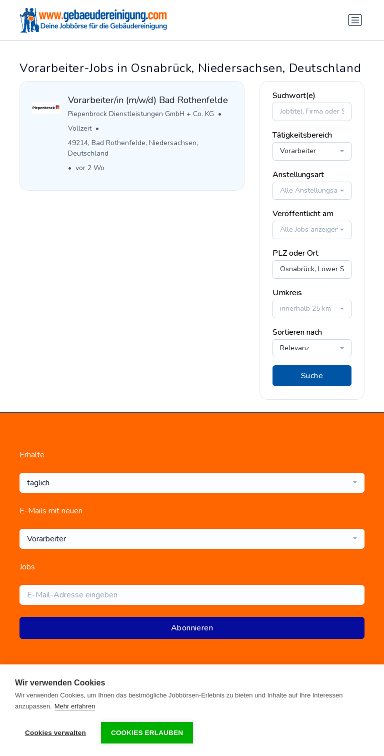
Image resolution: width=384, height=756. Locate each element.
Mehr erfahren (75, 706)
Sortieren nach (297, 332)
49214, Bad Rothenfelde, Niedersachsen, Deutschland (133, 148)
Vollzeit (80, 128)
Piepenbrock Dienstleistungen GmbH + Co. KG (141, 114)
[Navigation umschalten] (355, 20)
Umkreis (287, 292)
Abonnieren (192, 627)
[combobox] (312, 151)
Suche (312, 375)
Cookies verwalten (55, 732)
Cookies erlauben (147, 732)
